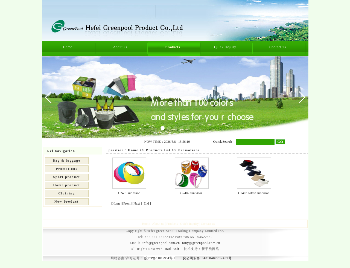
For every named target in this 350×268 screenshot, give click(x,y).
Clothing (66, 193)
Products (172, 47)
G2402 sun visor (191, 193)
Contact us (277, 47)
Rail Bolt (172, 249)
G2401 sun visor (129, 193)
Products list (158, 150)
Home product (66, 185)
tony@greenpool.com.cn (201, 243)
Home (67, 47)
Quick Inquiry (225, 47)
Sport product (66, 177)
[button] (302, 97)
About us (120, 47)
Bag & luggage (66, 160)
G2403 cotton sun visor (253, 193)
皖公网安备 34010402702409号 (207, 258)
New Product (66, 201)
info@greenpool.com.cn (161, 243)
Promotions (66, 169)
